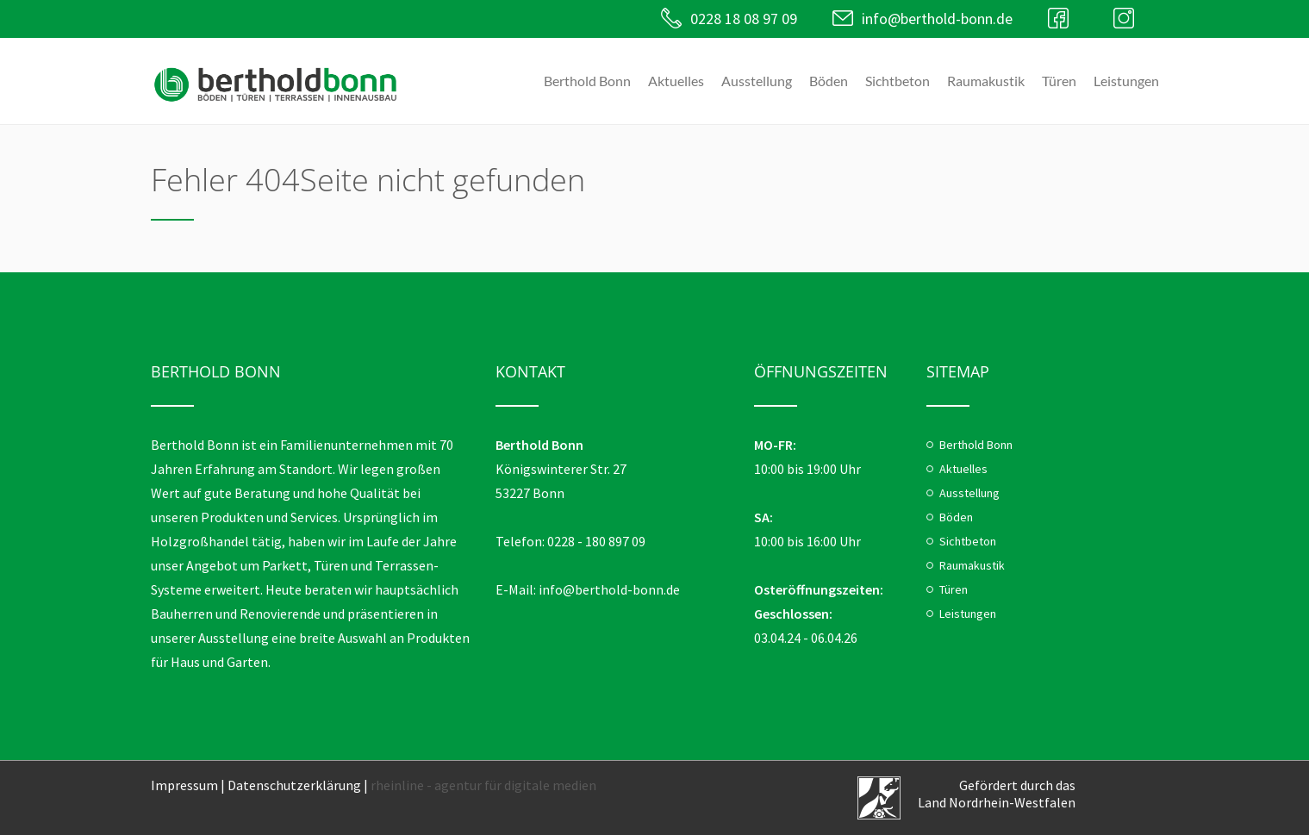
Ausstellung (756, 80)
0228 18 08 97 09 (736, 18)
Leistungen (1126, 80)
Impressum (184, 785)
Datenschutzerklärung (294, 785)
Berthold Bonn (587, 80)
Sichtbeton (897, 80)
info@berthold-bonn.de (932, 18)
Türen (1059, 80)
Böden (828, 80)
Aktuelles (676, 80)
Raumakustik (986, 80)
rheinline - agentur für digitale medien (483, 785)
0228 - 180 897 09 (596, 541)
